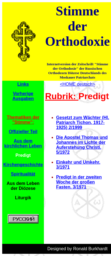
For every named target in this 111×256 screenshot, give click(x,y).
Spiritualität (23, 174)
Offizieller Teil (23, 131)
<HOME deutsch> (77, 84)
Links (23, 84)
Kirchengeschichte (23, 164)
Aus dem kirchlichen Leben (23, 143)
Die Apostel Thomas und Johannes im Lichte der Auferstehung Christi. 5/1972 (82, 145)
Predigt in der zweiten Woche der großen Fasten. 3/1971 (79, 182)
